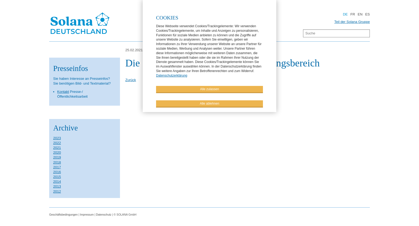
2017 (57, 167)
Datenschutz (103, 214)
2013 (57, 186)
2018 (57, 162)
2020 (57, 152)
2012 (57, 191)
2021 (57, 148)
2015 (57, 177)
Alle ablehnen (209, 103)
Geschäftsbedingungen (63, 214)
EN (360, 14)
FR (352, 14)
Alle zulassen (209, 89)
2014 (57, 182)
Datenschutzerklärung (171, 75)
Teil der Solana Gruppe (352, 22)
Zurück (130, 80)
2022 (57, 143)
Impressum (87, 214)
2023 (57, 138)
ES (367, 14)
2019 (57, 157)
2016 (57, 172)
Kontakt (63, 92)
